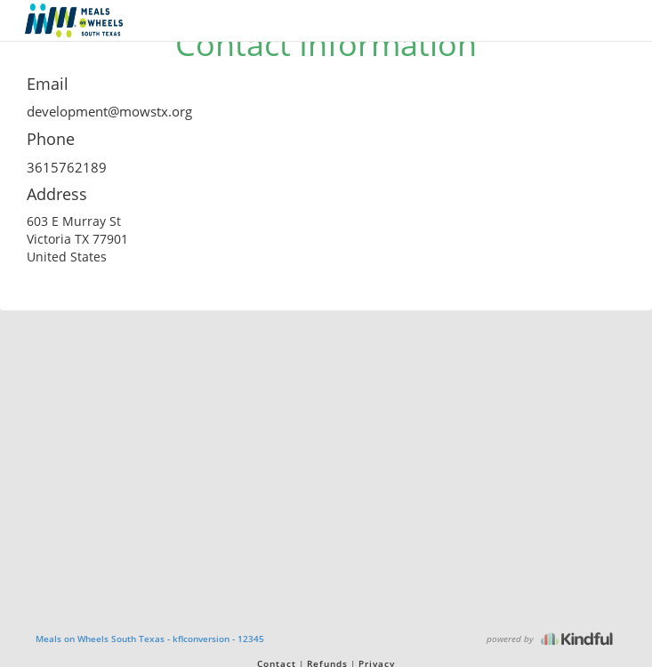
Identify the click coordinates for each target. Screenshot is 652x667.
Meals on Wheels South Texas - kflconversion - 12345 (150, 638)
